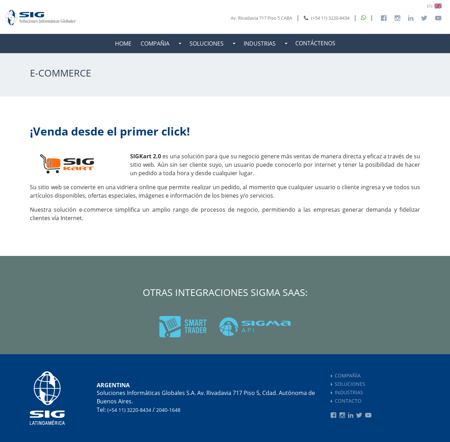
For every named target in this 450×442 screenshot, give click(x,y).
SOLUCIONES (350, 384)
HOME (123, 43)
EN (430, 6)
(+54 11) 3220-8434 (129, 410)
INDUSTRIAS (349, 392)
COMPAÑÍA (348, 375)
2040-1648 (168, 410)
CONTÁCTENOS (315, 43)
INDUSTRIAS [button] (260, 43)
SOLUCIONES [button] (206, 43)
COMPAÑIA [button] (155, 43)
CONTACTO (348, 400)
